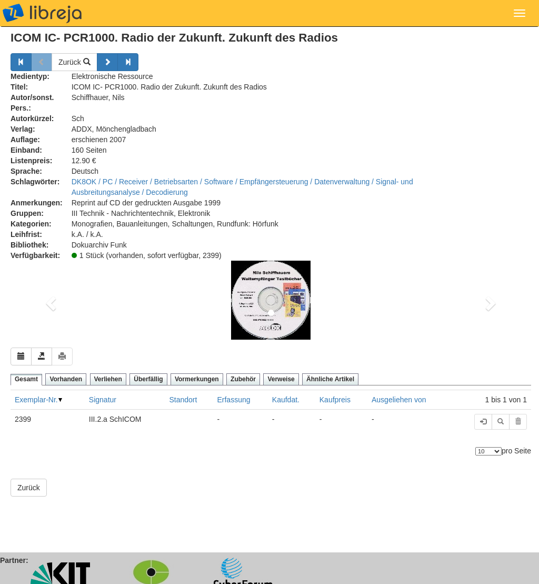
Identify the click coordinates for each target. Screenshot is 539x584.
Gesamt (26, 379)
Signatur (102, 399)
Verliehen (108, 379)
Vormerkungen (197, 379)
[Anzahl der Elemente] (488, 451)
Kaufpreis (335, 399)
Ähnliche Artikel (330, 379)
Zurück (74, 62)
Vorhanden (65, 379)
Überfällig (148, 379)
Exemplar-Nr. (36, 399)
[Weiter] (107, 62)
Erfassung (233, 399)
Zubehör (243, 379)
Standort (183, 399)
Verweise (280, 379)
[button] (49, 300)
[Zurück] (21, 62)
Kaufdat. (286, 399)
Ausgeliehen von (399, 399)
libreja (42, 13)
